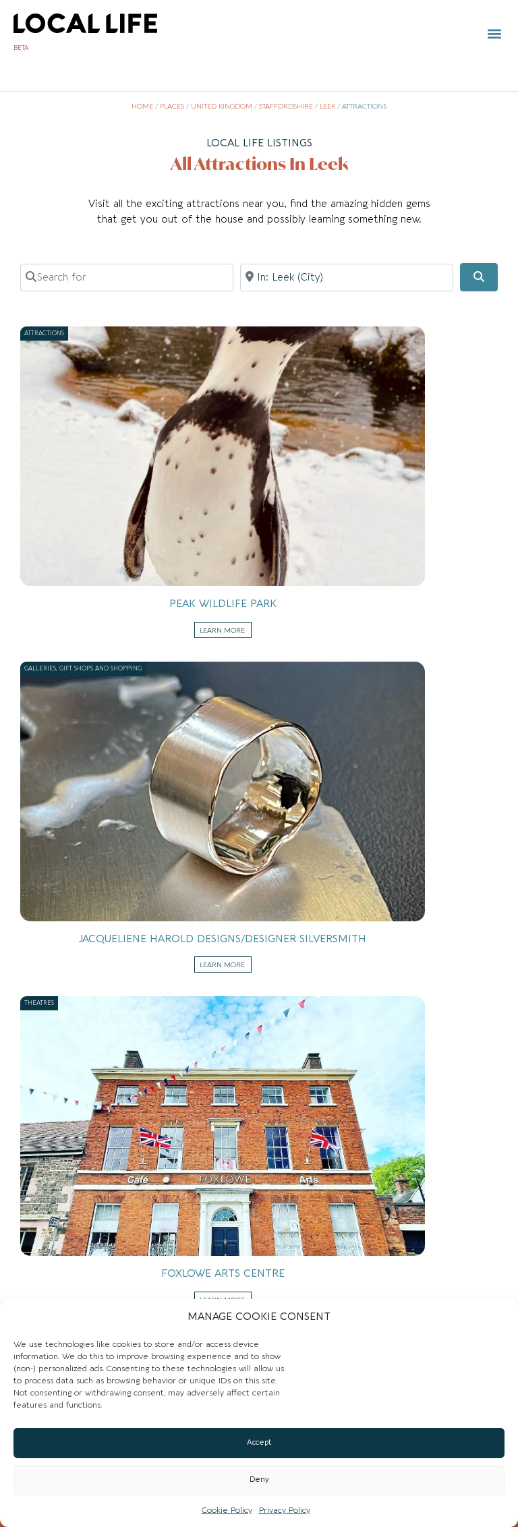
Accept (259, 1442)
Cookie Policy (227, 1510)
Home (142, 107)
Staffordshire (286, 107)
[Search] (479, 277)
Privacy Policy (284, 1510)
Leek (327, 107)
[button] (494, 34)
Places (172, 107)
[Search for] (126, 277)
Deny (259, 1479)
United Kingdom (221, 107)
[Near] (346, 277)
